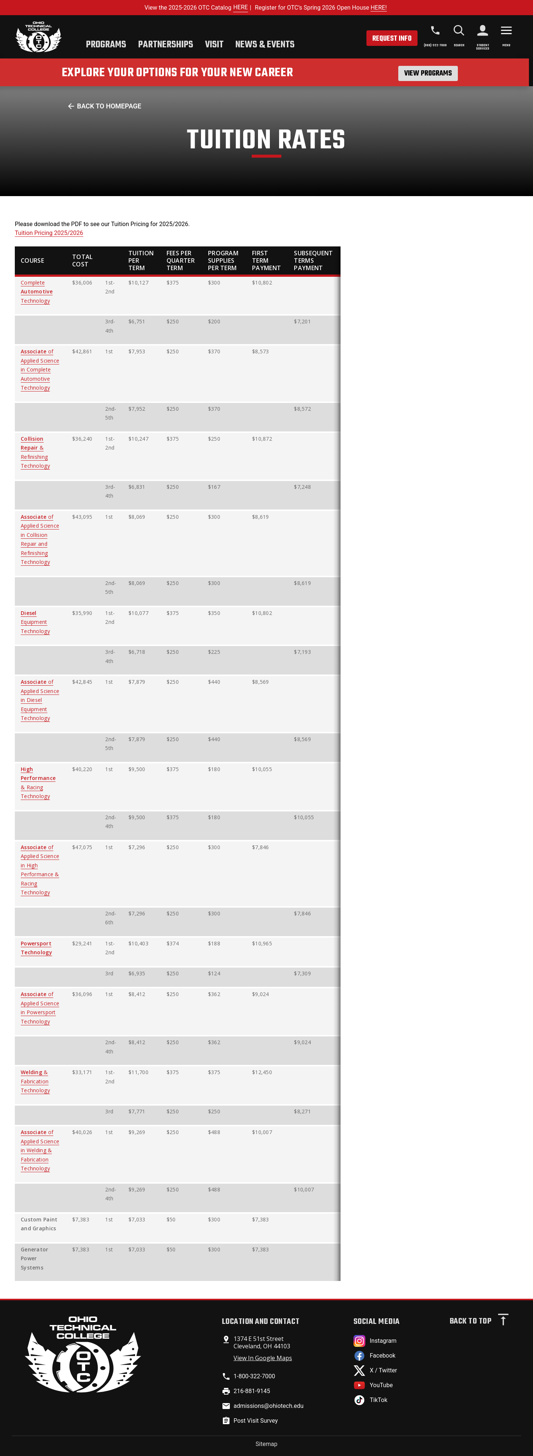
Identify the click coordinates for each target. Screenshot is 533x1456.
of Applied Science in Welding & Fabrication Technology (40, 1150)
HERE (240, 7)
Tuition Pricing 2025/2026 (49, 232)
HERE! (379, 7)
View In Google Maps (263, 1358)
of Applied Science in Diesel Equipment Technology (40, 700)
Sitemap (267, 1443)
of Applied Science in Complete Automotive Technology (40, 369)
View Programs (428, 73)
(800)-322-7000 (435, 45)
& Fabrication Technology (35, 1081)
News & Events (265, 44)
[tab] (106, 45)
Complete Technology (37, 291)
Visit (214, 44)
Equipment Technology (35, 622)
